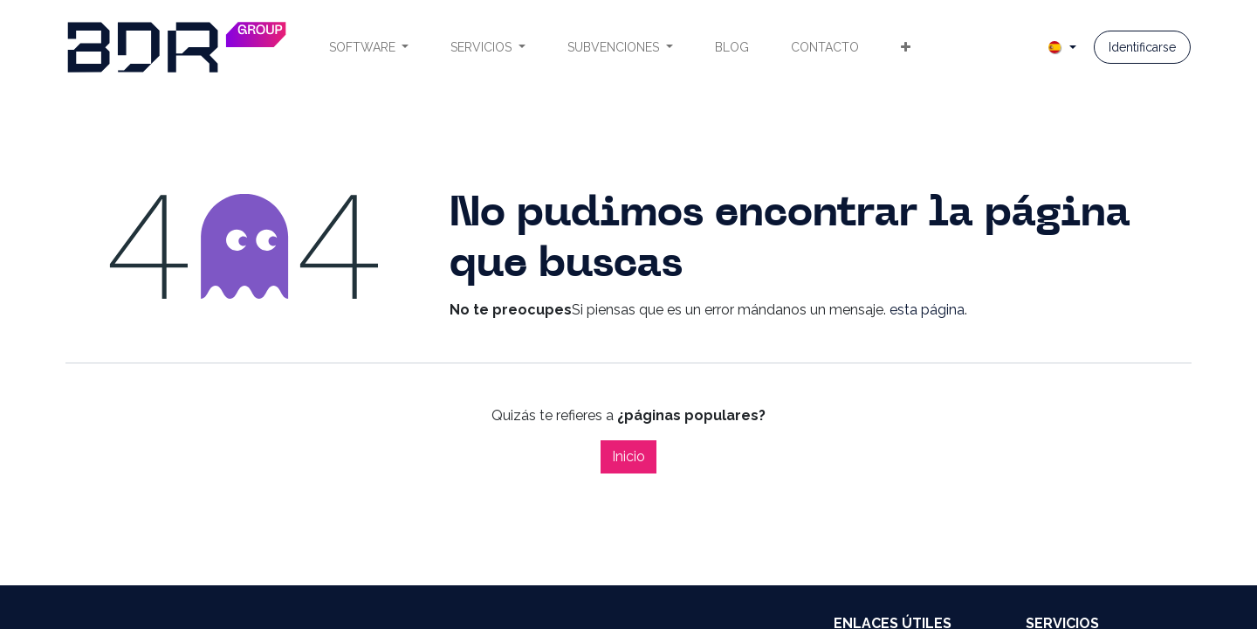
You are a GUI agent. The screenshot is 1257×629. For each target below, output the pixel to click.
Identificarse (1142, 47)
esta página (927, 309)
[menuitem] (369, 47)
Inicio (628, 456)
